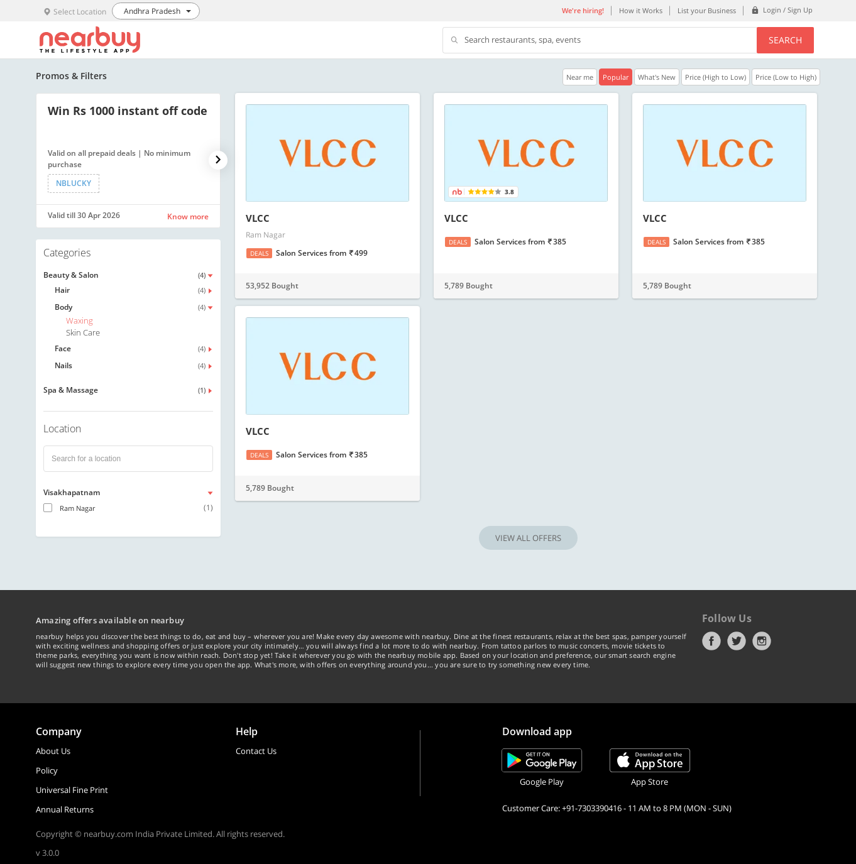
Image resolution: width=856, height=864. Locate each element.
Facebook (711, 641)
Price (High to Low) (715, 77)
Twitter (736, 641)
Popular (615, 77)
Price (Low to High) (785, 77)
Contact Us (256, 751)
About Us (53, 751)
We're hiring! (583, 10)
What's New (657, 77)
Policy (47, 770)
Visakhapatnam (71, 492)
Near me (579, 77)
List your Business (707, 10)
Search (785, 40)
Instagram (761, 641)
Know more (188, 216)
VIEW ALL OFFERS (528, 538)
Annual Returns (65, 809)
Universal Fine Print (72, 790)
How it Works (640, 10)
